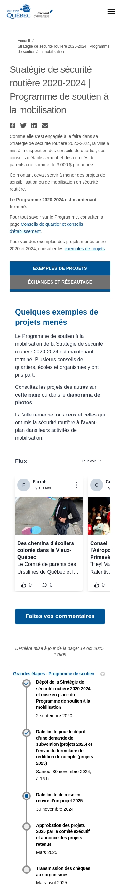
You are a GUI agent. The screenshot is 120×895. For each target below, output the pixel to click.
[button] (13, 125)
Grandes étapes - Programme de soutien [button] (59, 673)
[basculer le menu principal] (111, 11)
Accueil (24, 41)
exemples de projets (85, 248)
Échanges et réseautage (60, 282)
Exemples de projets (60, 268)
